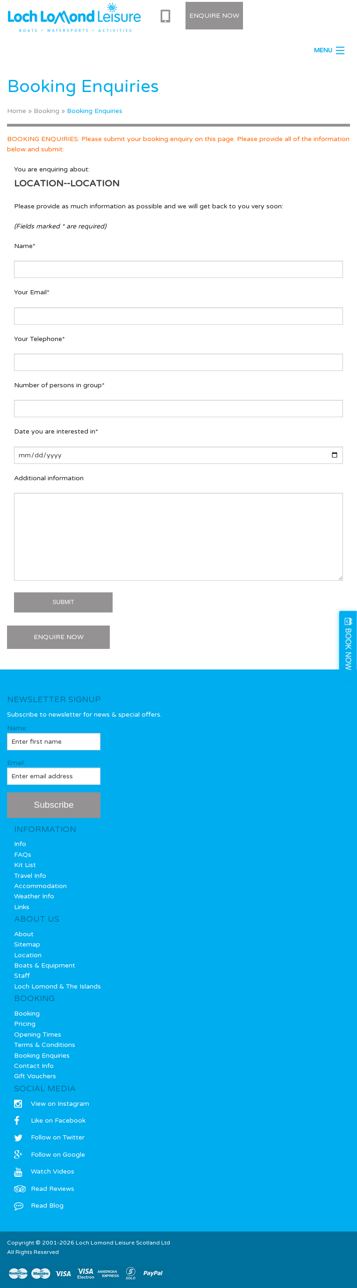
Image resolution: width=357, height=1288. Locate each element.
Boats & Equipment (44, 965)
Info (20, 844)
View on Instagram (51, 1104)
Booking (46, 111)
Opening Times (37, 1035)
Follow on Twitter (49, 1137)
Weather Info (34, 896)
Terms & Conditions (44, 1045)
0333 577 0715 (167, 16)
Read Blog (39, 1206)
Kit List (25, 865)
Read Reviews (44, 1189)
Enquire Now (214, 16)
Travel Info (30, 876)
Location (28, 955)
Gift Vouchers (35, 1076)
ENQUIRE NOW (59, 637)
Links (21, 907)
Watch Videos (44, 1171)
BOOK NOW (348, 649)
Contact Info (34, 1066)
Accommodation (40, 886)
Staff (22, 976)
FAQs (22, 855)
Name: (53, 737)
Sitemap (27, 944)
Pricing (25, 1024)
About (24, 934)
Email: (53, 772)
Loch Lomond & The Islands (57, 986)
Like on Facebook (50, 1120)
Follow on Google (49, 1155)
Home (16, 111)
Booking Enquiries (42, 1056)
